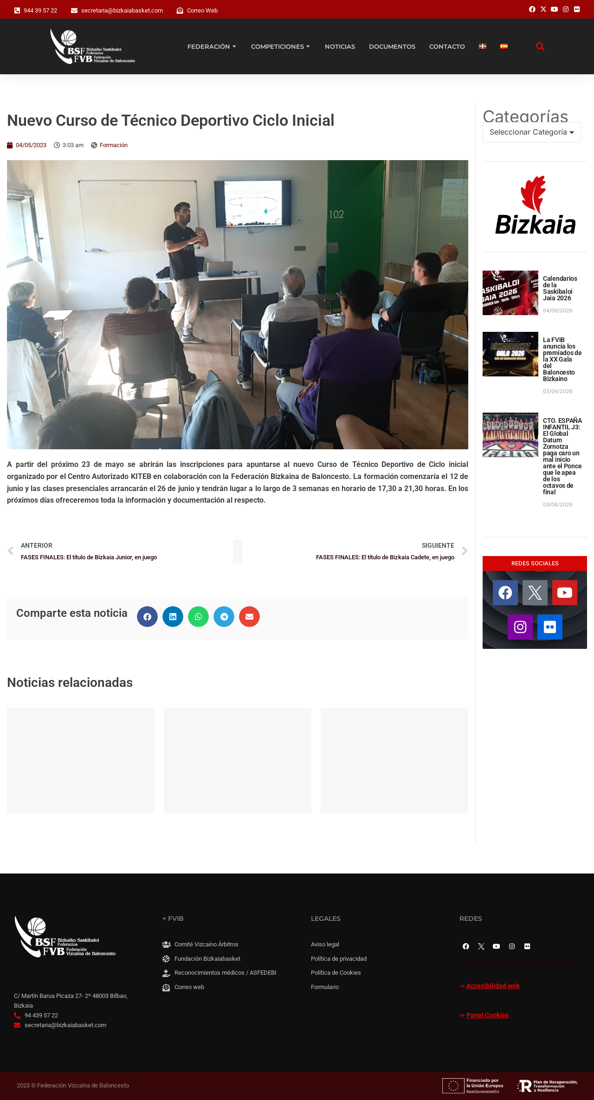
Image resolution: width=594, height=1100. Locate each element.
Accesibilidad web (493, 986)
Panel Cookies (487, 1015)
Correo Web (202, 10)
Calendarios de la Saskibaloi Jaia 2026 (560, 288)
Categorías (525, 116)
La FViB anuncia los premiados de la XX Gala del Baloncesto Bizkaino (562, 359)
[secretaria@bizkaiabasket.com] (74, 10)
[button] (147, 616)
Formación (114, 145)
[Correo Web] (180, 10)
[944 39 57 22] (17, 10)
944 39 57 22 (40, 10)
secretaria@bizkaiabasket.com (122, 10)
